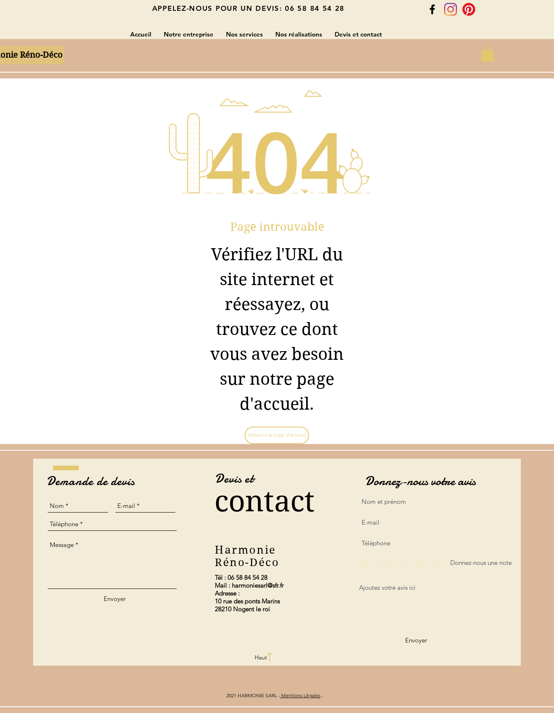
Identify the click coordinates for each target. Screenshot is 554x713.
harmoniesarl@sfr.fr (258, 585)
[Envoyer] (115, 598)
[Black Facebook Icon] (432, 9)
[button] (487, 52)
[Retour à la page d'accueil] (277, 435)
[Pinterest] (468, 9)
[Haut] (261, 657)
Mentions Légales (300, 695)
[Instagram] (450, 9)
